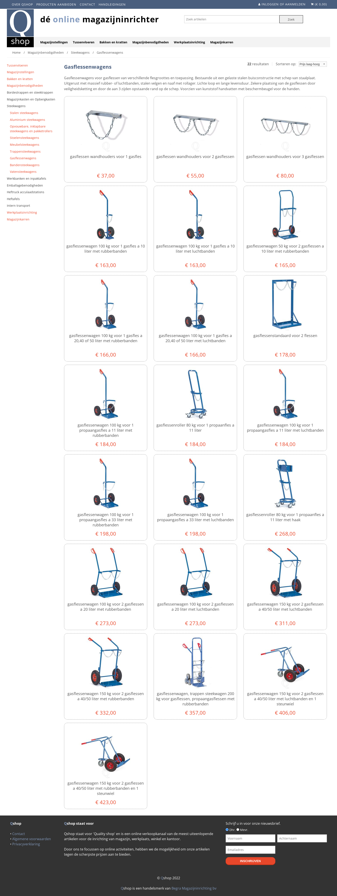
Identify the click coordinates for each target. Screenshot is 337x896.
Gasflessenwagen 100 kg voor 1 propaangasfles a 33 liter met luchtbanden (195, 517)
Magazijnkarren (221, 42)
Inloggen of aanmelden (284, 4)
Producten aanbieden (56, 4)
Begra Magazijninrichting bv (194, 888)
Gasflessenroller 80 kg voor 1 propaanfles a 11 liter (195, 427)
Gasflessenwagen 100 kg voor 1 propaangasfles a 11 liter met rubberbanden (106, 430)
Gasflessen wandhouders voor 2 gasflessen (195, 156)
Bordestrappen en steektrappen (30, 92)
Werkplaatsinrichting (189, 42)
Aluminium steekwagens (27, 120)
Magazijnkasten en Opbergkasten (31, 99)
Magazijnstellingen (54, 42)
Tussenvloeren (83, 42)
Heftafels (13, 199)
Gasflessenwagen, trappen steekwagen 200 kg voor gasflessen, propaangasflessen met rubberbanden (195, 698)
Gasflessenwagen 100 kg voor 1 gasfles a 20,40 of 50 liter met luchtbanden (195, 338)
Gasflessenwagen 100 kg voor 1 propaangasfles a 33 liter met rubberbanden (106, 519)
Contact (87, 4)
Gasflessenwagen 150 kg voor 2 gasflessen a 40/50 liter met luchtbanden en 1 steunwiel (285, 698)
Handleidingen (112, 4)
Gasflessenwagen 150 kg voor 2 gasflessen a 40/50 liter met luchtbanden (285, 606)
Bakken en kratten (113, 42)
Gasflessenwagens (23, 158)
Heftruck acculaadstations (25, 192)
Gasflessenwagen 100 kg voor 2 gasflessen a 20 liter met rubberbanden (105, 606)
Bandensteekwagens (25, 165)
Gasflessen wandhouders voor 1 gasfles (105, 156)
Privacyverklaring (26, 844)
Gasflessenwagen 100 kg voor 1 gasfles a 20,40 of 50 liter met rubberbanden (105, 338)
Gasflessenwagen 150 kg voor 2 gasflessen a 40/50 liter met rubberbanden (105, 696)
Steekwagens (16, 106)
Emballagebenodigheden (25, 185)
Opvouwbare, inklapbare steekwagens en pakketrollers (31, 128)
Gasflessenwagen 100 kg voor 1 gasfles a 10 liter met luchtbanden (195, 248)
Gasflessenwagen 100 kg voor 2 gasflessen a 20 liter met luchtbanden (195, 606)
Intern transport (18, 205)
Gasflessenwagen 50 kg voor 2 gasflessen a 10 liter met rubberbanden (285, 248)
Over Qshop (22, 4)
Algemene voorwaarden (31, 839)
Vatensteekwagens (23, 172)
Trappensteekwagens (25, 151)
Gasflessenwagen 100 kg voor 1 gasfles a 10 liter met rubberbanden (105, 248)
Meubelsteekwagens (24, 145)
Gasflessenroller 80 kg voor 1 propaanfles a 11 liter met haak (285, 517)
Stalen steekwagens (24, 113)
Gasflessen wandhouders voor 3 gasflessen (285, 156)
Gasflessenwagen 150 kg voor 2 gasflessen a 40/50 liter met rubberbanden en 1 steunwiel (105, 788)
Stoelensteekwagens (24, 138)
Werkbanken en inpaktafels (26, 178)
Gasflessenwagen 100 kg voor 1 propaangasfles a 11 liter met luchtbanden (285, 427)
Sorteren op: (301, 64)
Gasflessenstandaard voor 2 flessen (285, 335)
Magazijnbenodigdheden (150, 42)
